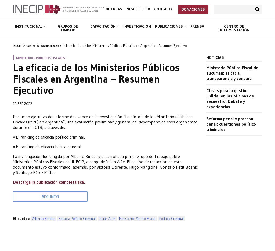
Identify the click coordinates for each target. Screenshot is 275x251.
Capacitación (103, 26)
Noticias (113, 9)
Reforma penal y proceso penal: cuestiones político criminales (231, 124)
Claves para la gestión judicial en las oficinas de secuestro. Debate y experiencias (230, 98)
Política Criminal (171, 218)
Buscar (257, 9)
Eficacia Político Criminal (77, 218)
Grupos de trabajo (68, 28)
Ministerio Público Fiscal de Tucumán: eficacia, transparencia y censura (232, 73)
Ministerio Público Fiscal (137, 218)
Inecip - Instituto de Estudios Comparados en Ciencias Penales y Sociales (58, 9)
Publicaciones (169, 26)
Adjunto (50, 196)
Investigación (137, 26)
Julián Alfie (107, 218)
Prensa (197, 26)
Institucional (29, 26)
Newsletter (138, 9)
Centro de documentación (234, 28)
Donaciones (193, 9)
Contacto (164, 9)
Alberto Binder (43, 218)
